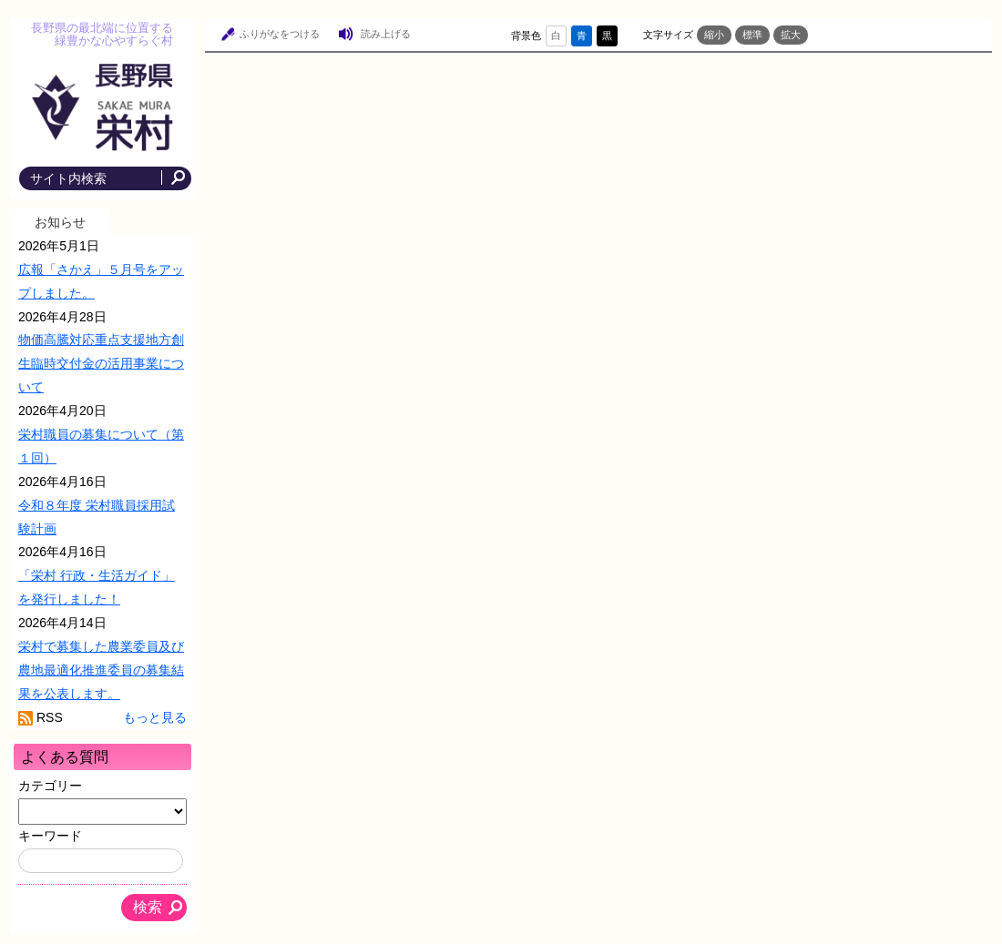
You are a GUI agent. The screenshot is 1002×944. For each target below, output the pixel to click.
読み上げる (386, 33)
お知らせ (60, 222)
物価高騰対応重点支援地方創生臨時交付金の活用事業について (101, 363)
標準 (752, 34)
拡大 (791, 34)
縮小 (714, 34)
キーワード (50, 835)
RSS (49, 717)
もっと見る (155, 717)
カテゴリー (50, 785)
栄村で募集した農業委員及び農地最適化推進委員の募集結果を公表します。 (101, 670)
